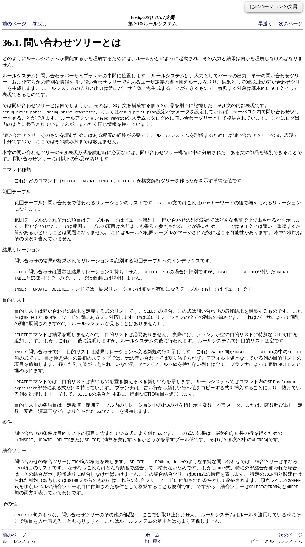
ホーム (152, 534)
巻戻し (39, 23)
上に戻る (152, 541)
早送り (265, 23)
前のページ (14, 23)
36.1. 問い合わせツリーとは (61, 42)
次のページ (291, 23)
